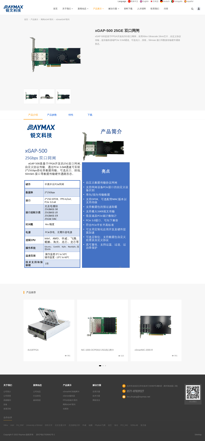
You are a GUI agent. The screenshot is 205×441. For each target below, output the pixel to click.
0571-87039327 (135, 391)
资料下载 (128, 9)
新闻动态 (83, 9)
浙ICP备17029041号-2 (45, 434)
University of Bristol (34, 425)
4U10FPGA (33, 350)
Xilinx (5, 425)
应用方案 (96, 391)
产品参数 (52, 114)
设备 (5, 404)
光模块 (66, 409)
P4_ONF (20, 425)
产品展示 (98, 9)
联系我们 (155, 9)
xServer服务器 (69, 396)
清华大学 (48, 425)
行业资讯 (37, 396)
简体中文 (133, 1)
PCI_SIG (124, 425)
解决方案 (114, 9)
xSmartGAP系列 (63, 19)
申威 (84, 425)
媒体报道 (37, 400)
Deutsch (165, 1)
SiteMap (198, 434)
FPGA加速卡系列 (70, 400)
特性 (71, 114)
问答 (166, 9)
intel (12, 425)
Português (176, 1)
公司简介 (7, 391)
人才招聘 (141, 9)
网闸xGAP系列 (47, 19)
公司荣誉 (7, 396)
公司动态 (37, 391)
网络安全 (96, 400)
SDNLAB (134, 425)
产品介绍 (33, 114)
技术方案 (96, 396)
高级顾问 (7, 400)
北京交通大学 (60, 425)
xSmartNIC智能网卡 (71, 391)
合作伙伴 (7, 417)
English (144, 1)
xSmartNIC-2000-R (144, 350)
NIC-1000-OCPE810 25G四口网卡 (97, 350)
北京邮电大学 (74, 425)
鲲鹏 (90, 425)
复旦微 (143, 425)
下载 (90, 114)
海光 (116, 425)
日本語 (154, 1)
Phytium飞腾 (100, 425)
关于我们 (67, 9)
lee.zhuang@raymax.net (138, 397)
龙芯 (110, 425)
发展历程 (7, 409)
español (188, 1)
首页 (55, 9)
